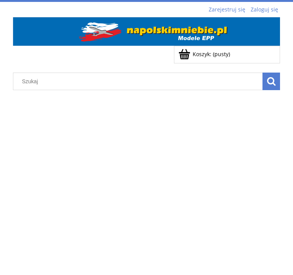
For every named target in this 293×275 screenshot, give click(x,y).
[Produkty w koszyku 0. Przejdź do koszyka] (205, 54)
